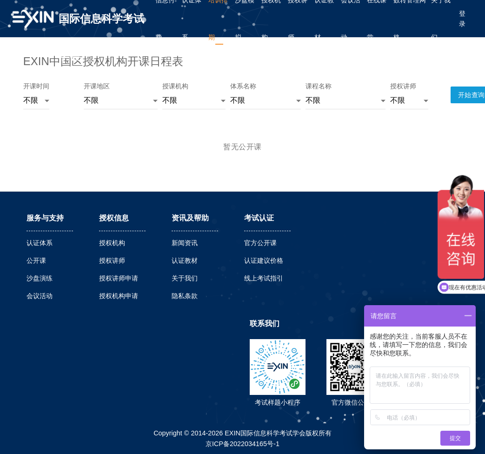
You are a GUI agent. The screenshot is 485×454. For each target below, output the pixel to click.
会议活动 (40, 296)
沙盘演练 (40, 278)
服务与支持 (45, 218)
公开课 (36, 260)
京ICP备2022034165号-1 (242, 443)
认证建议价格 (263, 260)
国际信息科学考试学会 (101, 25)
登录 (462, 18)
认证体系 (40, 243)
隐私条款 (185, 296)
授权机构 (112, 243)
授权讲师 (112, 260)
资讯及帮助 (190, 218)
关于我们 (185, 278)
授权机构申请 (118, 296)
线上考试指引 (263, 278)
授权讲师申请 (118, 278)
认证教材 (185, 260)
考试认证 (259, 218)
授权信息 (114, 218)
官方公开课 (260, 243)
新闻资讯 (185, 243)
